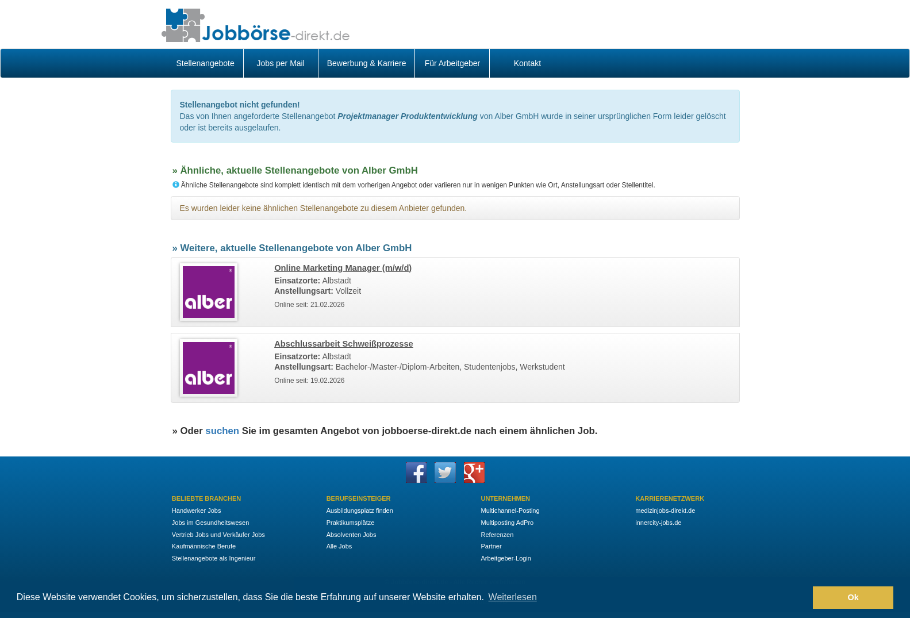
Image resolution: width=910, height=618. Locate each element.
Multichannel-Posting (510, 510)
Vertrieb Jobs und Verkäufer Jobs (218, 534)
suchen (222, 430)
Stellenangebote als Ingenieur (214, 558)
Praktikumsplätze (351, 522)
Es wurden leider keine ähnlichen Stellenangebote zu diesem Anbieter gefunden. (323, 208)
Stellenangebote (205, 63)
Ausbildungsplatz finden (360, 510)
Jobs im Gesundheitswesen (210, 522)
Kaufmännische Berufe (204, 546)
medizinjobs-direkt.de (665, 510)
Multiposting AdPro (507, 522)
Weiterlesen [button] (513, 597)
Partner (491, 546)
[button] (801, 597)
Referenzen (497, 534)
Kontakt (527, 63)
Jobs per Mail (281, 63)
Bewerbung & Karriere (366, 63)
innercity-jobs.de (658, 522)
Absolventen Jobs (352, 534)
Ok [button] (853, 597)
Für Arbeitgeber (453, 63)
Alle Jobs (339, 546)
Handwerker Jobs (196, 510)
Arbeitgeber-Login (506, 558)
